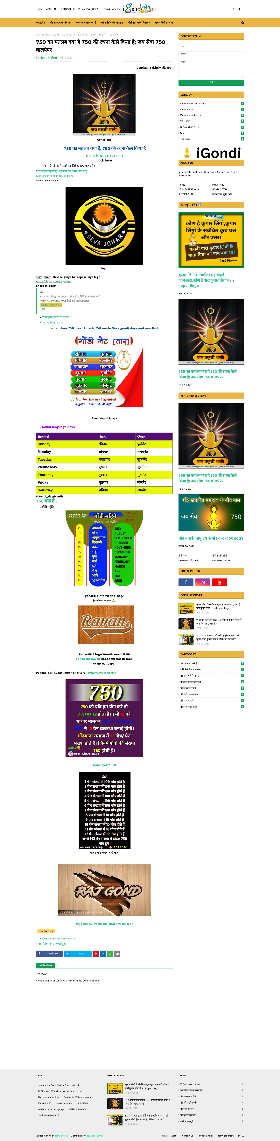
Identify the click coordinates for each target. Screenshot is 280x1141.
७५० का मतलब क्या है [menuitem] (86, 22)
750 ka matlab (212, 109)
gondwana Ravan (88, 659)
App (212, 133)
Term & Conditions (112, 9)
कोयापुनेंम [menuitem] (40, 22)
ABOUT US (51, 9)
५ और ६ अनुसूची (212, 1121)
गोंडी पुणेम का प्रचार (52, 322)
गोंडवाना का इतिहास (49, 57)
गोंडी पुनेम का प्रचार (212, 1115)
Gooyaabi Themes (94, 1135)
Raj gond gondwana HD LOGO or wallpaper (104, 924)
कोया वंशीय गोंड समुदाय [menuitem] (112, 22)
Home (39, 9)
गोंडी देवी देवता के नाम (212, 694)
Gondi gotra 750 (104, 765)
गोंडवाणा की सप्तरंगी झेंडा (212, 681)
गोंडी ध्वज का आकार (77, 1109)
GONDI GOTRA (220, 189)
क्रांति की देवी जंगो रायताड (212, 669)
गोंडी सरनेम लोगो (219, 555)
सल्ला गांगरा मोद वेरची (188, 560)
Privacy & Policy (205, 1135)
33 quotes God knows (212, 1084)
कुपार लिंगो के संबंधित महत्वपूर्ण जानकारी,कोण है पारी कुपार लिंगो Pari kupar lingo (206, 280)
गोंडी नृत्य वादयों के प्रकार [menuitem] (139, 22)
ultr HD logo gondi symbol (53, 281)
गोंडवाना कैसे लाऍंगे (212, 688)
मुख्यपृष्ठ (39, 34)
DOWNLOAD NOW (51, 305)
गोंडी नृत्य (182, 555)
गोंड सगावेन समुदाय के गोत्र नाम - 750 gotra (211, 538)
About (174, 1135)
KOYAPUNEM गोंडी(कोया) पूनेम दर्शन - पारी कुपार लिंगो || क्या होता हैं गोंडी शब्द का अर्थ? (217, 637)
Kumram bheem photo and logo (55, 176)
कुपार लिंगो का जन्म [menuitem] (164, 22)
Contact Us (187, 1135)
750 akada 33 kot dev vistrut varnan (55, 1103)
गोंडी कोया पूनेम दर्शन (212, 1102)
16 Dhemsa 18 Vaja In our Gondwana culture (60, 1091)
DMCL (241, 1135)
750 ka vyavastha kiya (101, 672)
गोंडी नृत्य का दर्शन (212, 700)
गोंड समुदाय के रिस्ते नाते (212, 675)
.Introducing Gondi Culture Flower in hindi (58, 1085)
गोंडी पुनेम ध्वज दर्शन (212, 706)
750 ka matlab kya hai (212, 115)
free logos (212, 138)
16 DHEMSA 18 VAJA (188, 189)
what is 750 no (52, 34)
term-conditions (226, 1135)
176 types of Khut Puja (48, 1097)
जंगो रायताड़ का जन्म (221, 560)
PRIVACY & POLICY (88, 9)
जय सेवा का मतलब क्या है (48, 1115)
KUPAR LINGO (185, 194)
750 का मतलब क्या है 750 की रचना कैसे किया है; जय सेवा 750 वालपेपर (207, 374)
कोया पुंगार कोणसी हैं (212, 663)
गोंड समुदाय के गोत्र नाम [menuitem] (60, 22)
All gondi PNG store (212, 127)
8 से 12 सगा (212, 121)
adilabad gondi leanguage (51, 1109)
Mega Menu (218, 184)
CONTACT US (67, 9)
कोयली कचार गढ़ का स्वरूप (212, 1090)
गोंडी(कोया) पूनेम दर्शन (222, 194)
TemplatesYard (62, 1135)
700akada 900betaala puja (212, 103)
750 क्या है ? (47, 501)
